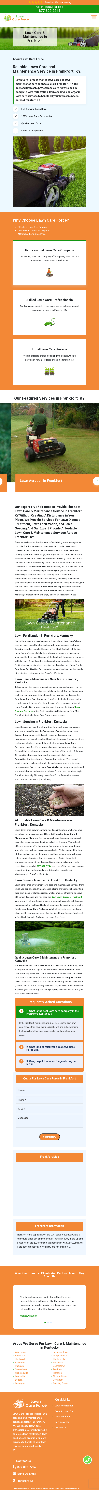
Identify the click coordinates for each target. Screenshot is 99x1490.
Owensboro (21, 1370)
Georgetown (59, 1367)
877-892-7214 (49, 11)
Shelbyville (20, 1360)
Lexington (20, 1384)
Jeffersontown (60, 1353)
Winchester (20, 1353)
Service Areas (60, 1423)
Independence (60, 1356)
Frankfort (57, 1370)
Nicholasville (21, 1374)
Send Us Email (26, 1474)
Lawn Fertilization (62, 1406)
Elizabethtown (60, 1377)
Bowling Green (60, 1384)
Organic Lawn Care (63, 1412)
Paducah (19, 1367)
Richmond (20, 1363)
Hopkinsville (59, 1360)
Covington (58, 1380)
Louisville (20, 1377)
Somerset (20, 1356)
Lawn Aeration (61, 1417)
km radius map (49, 1188)
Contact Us (59, 1428)
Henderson (58, 1363)
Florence (57, 1374)
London (19, 1380)
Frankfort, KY (25, 1482)
